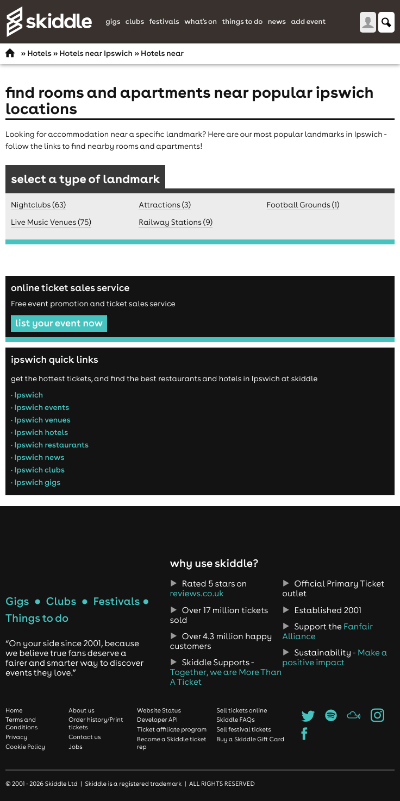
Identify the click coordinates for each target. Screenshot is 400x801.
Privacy (16, 737)
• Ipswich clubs (38, 470)
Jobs (75, 746)
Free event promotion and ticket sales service (93, 303)
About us (81, 710)
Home (14, 710)
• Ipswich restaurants (50, 445)
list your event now (59, 323)
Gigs (112, 21)
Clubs (135, 21)
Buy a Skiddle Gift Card (250, 739)
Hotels (39, 53)
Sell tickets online (241, 710)
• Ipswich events (40, 407)
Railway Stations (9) (175, 222)
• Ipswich (27, 395)
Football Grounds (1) (303, 205)
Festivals (164, 21)
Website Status (159, 710)
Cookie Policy (25, 746)
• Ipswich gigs (35, 482)
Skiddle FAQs (235, 719)
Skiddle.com (48, 21)
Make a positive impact (334, 657)
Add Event (308, 21)
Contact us (84, 737)
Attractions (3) (165, 205)
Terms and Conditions (21, 723)
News (277, 21)
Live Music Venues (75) (51, 222)
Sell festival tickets (243, 729)
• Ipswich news (37, 457)
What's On (200, 21)
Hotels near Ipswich (96, 53)
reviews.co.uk (197, 593)
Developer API (157, 719)
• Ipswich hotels (39, 432)
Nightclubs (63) (38, 205)
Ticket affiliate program (172, 729)
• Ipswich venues (41, 420)
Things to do (242, 21)
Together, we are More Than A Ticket (226, 677)
